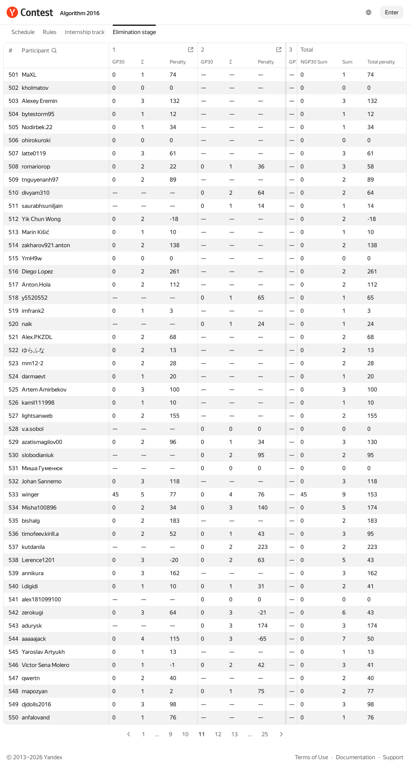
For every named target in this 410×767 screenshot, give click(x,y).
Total (311, 50)
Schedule (22, 32)
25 (265, 734)
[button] (39, 50)
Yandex (53, 757)
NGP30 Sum (318, 62)
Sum (351, 62)
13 (234, 734)
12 (218, 734)
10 (185, 734)
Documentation (355, 757)
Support (393, 757)
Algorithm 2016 (80, 13)
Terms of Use (311, 757)
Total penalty (385, 62)
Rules (50, 32)
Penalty (176, 62)
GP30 (122, 62)
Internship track (85, 32)
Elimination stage (134, 32)
